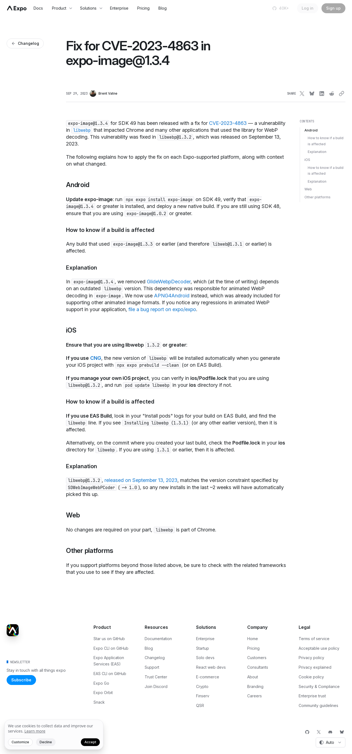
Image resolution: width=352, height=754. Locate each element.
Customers (256, 657)
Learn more (34, 731)
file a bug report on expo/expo (162, 309)
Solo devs (205, 657)
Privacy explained (315, 667)
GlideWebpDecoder (169, 281)
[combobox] (330, 742)
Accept (90, 742)
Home (252, 638)
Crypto (202, 686)
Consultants (257, 667)
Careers (254, 695)
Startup (202, 648)
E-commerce (207, 677)
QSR (200, 705)
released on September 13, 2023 (141, 480)
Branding (255, 686)
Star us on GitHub (109, 638)
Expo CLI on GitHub (111, 648)
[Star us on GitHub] (281, 8)
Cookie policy (311, 677)
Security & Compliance (319, 686)
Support (152, 667)
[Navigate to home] (17, 8)
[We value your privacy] (53, 735)
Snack (99, 702)
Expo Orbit (103, 692)
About (252, 677)
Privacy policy (311, 657)
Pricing (143, 8)
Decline (46, 742)
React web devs (211, 667)
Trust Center (156, 677)
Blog (162, 8)
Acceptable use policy (319, 648)
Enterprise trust (312, 695)
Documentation (158, 638)
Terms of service (314, 638)
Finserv (202, 695)
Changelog (155, 657)
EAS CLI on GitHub (110, 673)
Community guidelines (318, 705)
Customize (20, 742)
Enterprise (119, 8)
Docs (38, 8)
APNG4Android (171, 295)
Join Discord (156, 686)
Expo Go (101, 683)
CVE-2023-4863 (228, 123)
